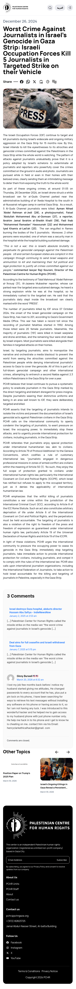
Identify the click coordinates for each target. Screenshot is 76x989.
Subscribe (62, 859)
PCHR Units (12, 883)
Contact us (12, 899)
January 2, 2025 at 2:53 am (23, 616)
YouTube (13, 958)
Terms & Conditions (29, 971)
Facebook (14, 942)
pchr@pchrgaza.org (17, 915)
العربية (60, 7)
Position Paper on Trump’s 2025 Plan (16, 775)
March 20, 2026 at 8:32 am (30, 679)
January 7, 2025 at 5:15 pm (22, 649)
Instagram (14, 947)
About (9, 894)
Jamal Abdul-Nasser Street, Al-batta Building (31, 926)
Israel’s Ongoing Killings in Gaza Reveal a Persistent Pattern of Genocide (54, 786)
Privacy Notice (50, 971)
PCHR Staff (12, 889)
